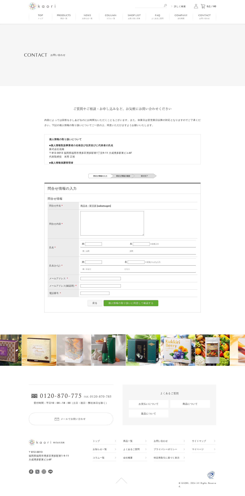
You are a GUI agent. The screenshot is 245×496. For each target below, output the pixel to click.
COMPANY (181, 16)
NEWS (87, 16)
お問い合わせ (161, 441)
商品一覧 (128, 441)
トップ (96, 441)
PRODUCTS (64, 16)
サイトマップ (199, 441)
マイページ (198, 449)
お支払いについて (149, 403)
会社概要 (128, 457)
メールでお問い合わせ (73, 419)
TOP (40, 16)
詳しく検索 (180, 6)
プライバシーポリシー (165, 449)
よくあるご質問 (131, 449)
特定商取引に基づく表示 (167, 457)
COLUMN (111, 16)
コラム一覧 (99, 457)
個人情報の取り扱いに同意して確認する (130, 303)
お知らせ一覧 (100, 449)
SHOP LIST (134, 16)
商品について (190, 403)
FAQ (158, 16)
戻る (94, 303)
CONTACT (204, 16)
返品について (148, 413)
